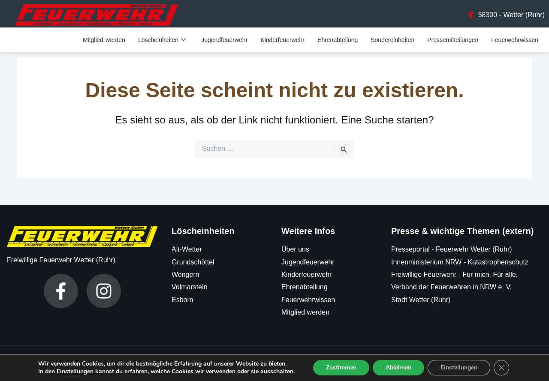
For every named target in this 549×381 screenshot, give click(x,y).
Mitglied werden (104, 42)
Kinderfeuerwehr (282, 42)
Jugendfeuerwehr (224, 42)
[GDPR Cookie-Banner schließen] (501, 367)
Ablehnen (398, 367)
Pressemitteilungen (452, 42)
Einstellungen (75, 371)
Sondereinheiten (392, 42)
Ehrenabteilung (337, 42)
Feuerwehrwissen (514, 42)
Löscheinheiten (162, 42)
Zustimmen (341, 367)
